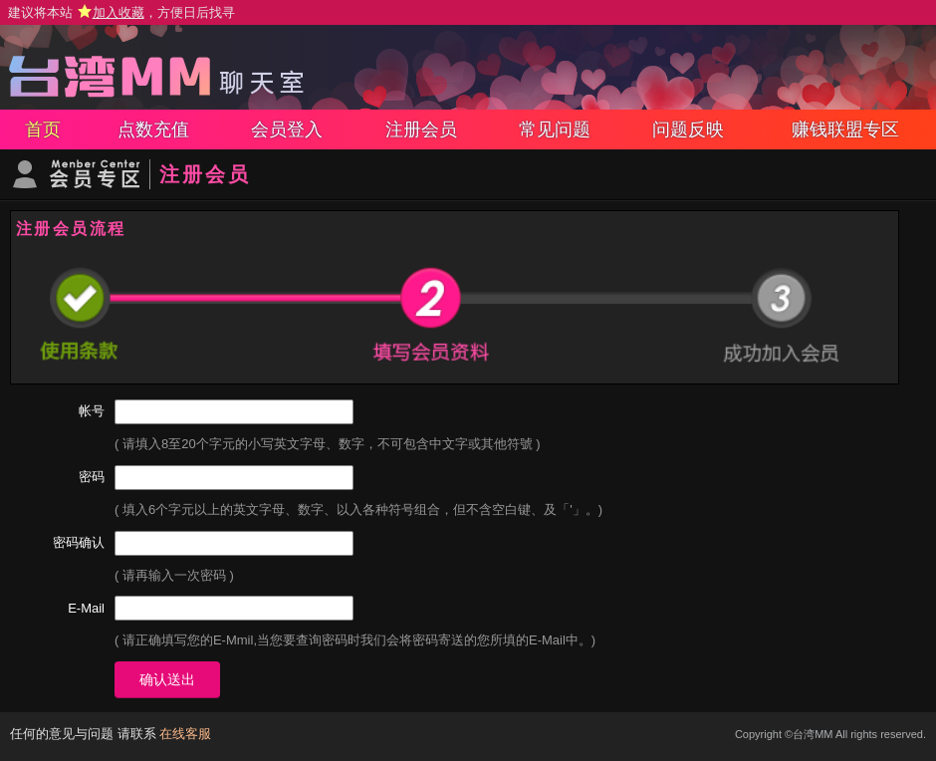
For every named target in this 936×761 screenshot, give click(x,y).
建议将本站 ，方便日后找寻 (121, 12)
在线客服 (185, 733)
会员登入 (287, 129)
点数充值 (153, 129)
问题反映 (688, 129)
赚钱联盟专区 (845, 129)
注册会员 (421, 129)
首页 (43, 129)
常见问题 (554, 129)
